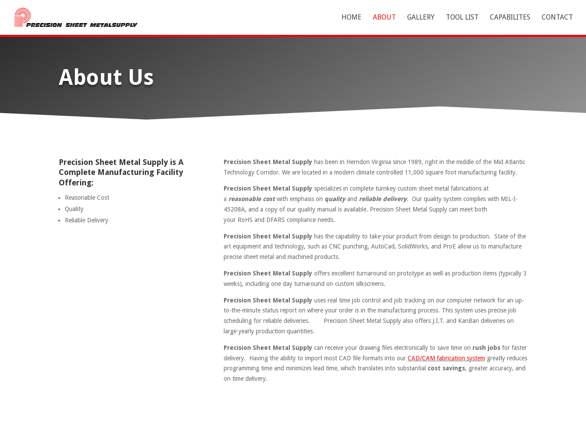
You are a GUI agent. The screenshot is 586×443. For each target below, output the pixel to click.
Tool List (462, 17)
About (384, 17)
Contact (557, 17)
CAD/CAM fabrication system (446, 358)
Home (352, 17)
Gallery (421, 17)
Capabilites (510, 17)
